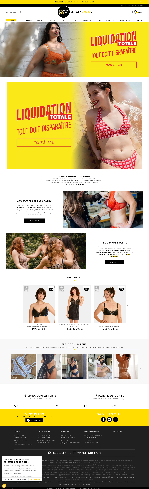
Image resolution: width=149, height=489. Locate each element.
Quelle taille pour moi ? (44, 435)
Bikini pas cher (49, 482)
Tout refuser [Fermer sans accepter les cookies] (8, 479)
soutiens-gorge (74, 460)
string (58, 470)
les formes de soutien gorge (46, 440)
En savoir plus (34, 220)
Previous (9, 368)
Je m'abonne (36, 420)
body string (78, 474)
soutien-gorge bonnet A (83, 465)
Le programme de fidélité (67, 437)
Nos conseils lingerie (43, 437)
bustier (65, 474)
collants (62, 477)
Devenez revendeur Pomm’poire (93, 435)
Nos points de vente (90, 437)
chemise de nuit (101, 476)
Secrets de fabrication (20, 440)
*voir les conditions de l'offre (23, 444)
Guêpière (60, 474)
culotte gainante (120, 472)
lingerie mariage (94, 467)
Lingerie (16, 442)
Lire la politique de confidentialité (12, 473)
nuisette (68, 476)
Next (128, 306)
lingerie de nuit (45, 476)
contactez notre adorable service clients (70, 443)
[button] (4, 486)
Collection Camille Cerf (91, 442)
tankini (79, 484)
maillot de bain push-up (95, 482)
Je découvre (114, 262)
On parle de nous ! (19, 435)
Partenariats (88, 440)
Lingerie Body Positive (43, 442)
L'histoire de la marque (20, 437)
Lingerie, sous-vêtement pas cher (15, 5)
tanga (70, 470)
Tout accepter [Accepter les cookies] (35, 479)
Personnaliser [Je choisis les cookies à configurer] (21, 479)
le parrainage (64, 440)
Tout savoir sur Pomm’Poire (74, 184)
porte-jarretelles (88, 474)
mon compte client (66, 435)
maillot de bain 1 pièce (62, 482)
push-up (58, 469)
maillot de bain (19, 482)
